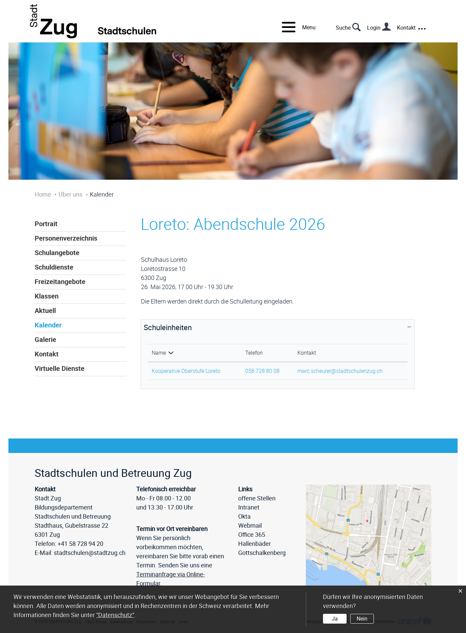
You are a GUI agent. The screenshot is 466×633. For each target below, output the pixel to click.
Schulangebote (57, 252)
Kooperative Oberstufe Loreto (186, 371)
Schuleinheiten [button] (168, 327)
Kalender (48, 325)
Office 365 (251, 534)
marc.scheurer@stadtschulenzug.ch (340, 371)
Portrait (46, 223)
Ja (335, 618)
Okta (244, 516)
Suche (343, 27)
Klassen (47, 296)
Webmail (250, 525)
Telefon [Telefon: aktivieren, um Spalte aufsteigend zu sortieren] (254, 352)
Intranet (248, 507)
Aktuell (45, 310)
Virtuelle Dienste (59, 368)
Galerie (45, 339)
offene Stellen (257, 498)
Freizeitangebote (60, 281)
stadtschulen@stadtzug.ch (90, 553)
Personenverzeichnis (66, 238)
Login (374, 27)
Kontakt (406, 27)
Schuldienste (54, 267)
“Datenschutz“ (115, 615)
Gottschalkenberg (262, 553)
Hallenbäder (254, 543)
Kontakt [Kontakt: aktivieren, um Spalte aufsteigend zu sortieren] (306, 352)
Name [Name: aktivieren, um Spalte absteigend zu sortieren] (159, 352)
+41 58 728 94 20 (80, 543)
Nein (362, 618)
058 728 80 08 (262, 371)
